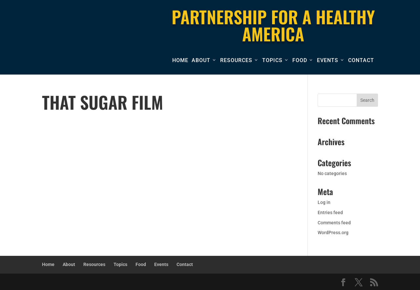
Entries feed (330, 212)
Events (327, 60)
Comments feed (334, 222)
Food (299, 60)
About (201, 60)
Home (180, 60)
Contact (361, 60)
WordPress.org (333, 232)
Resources (236, 60)
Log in (324, 202)
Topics (272, 60)
